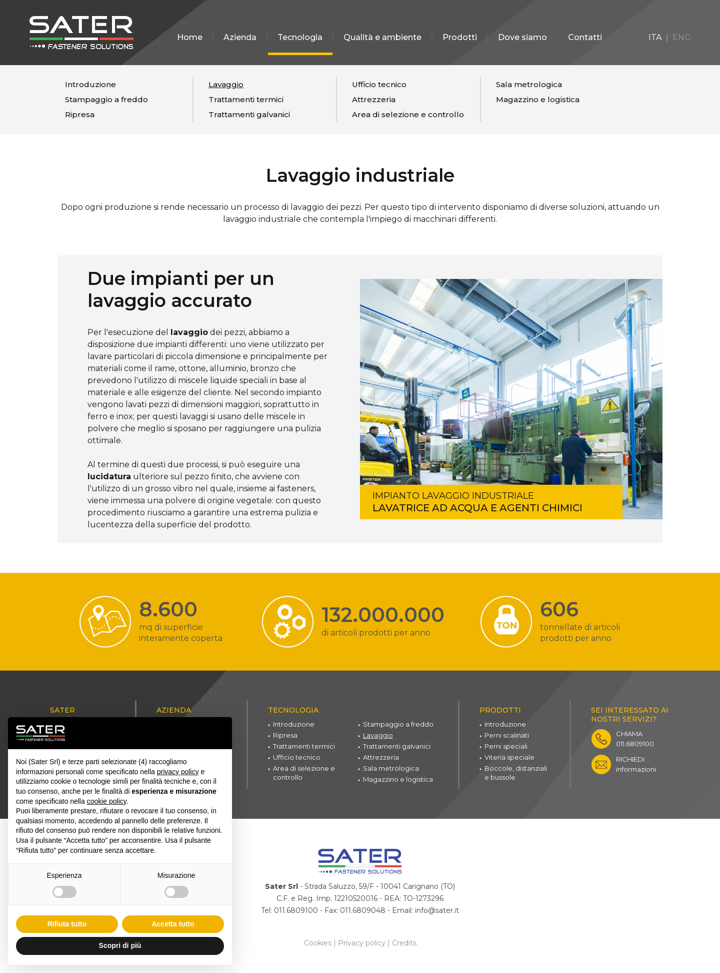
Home (189, 37)
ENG (681, 37)
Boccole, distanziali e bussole (515, 772)
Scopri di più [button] (120, 945)
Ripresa (79, 114)
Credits (404, 941)
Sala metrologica (529, 84)
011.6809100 (635, 739)
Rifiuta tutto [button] (67, 924)
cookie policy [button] (106, 801)
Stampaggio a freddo (106, 99)
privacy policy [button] (178, 772)
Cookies (318, 941)
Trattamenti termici (246, 99)
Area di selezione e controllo (408, 114)
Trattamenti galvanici (249, 114)
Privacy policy (362, 941)
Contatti (585, 37)
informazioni (636, 764)
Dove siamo (522, 37)
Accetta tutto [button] (173, 924)
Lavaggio (226, 84)
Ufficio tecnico (379, 84)
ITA (655, 37)
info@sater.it (437, 909)
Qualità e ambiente (383, 37)
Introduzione (90, 84)
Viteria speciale (509, 757)
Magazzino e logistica (538, 99)
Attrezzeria (374, 99)
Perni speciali (506, 746)
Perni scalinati (506, 735)
